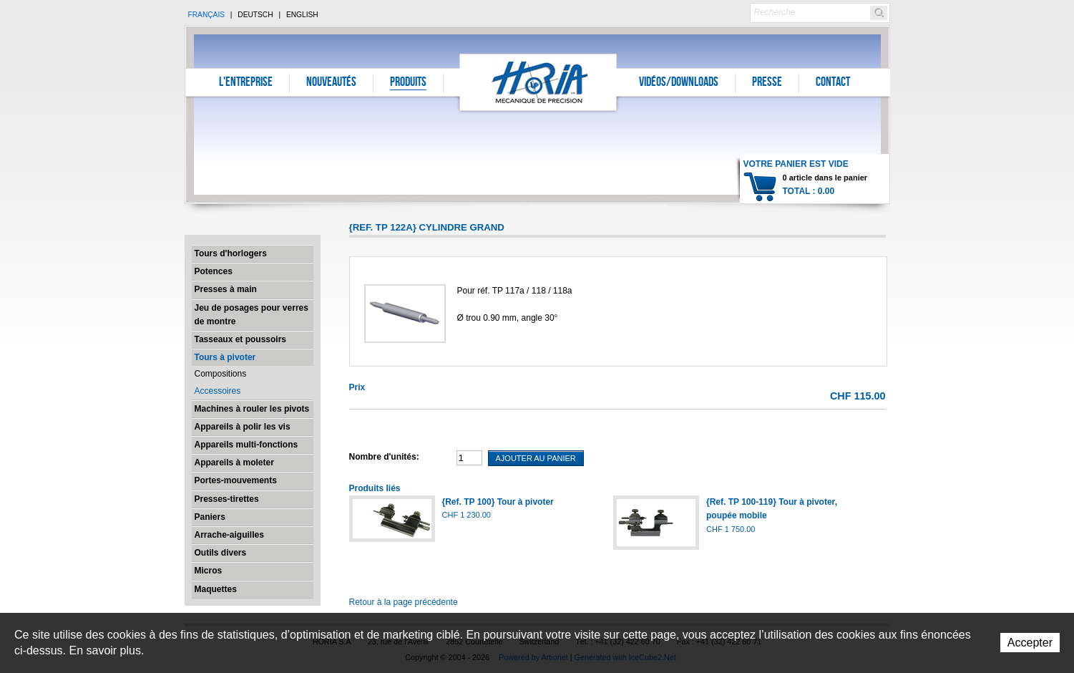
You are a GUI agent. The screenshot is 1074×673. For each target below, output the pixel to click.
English (302, 15)
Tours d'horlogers (231, 253)
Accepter (1030, 642)
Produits (408, 83)
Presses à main (226, 289)
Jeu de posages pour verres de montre (251, 314)
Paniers (210, 517)
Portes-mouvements (236, 480)
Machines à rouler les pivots (252, 409)
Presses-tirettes (227, 499)
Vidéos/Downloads (678, 83)
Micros (209, 571)
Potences (214, 271)
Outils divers (221, 553)
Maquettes (216, 589)
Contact (833, 83)
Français (206, 15)
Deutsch (255, 15)
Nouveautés (331, 83)
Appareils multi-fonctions (246, 445)
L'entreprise (246, 83)
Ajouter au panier (536, 458)
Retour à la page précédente (403, 602)
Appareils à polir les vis (243, 427)
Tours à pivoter (225, 357)
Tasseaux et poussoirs (241, 339)
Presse (767, 83)
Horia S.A (538, 82)
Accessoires (218, 391)
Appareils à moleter (234, 462)
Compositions (221, 374)
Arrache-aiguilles (229, 535)
